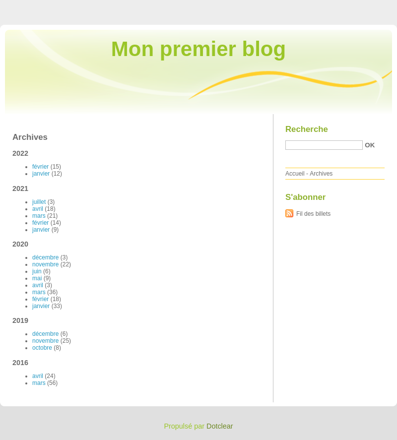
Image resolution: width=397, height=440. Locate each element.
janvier (41, 173)
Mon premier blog (198, 49)
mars (39, 215)
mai (37, 278)
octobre (42, 347)
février (40, 166)
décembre (45, 257)
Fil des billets (313, 213)
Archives (321, 173)
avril (37, 208)
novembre (45, 264)
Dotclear (219, 426)
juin (37, 271)
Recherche (306, 129)
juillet (39, 201)
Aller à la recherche (368, 6)
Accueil (295, 173)
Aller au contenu (275, 6)
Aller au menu (319, 6)
